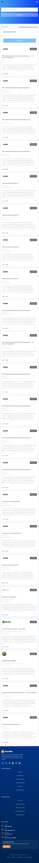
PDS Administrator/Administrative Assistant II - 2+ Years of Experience (17, 56)
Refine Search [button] (4, 27)
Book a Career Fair (20, 804)
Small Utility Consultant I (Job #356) (13, 629)
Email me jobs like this (9, 32)
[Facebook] (2, 763)
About (8, 857)
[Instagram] (6, 763)
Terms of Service (28, 857)
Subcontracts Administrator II (11, 724)
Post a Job (20, 800)
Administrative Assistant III (10, 565)
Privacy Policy (20, 857)
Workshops (20, 786)
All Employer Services (20, 811)
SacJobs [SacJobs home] (7, 751)
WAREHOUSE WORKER (9, 661)
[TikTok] (16, 763)
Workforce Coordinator (9, 597)
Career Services (20, 775)
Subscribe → (6, 846)
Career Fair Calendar (20, 782)
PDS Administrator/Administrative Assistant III (16, 310)
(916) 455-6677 (8, 826)
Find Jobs (19, 14)
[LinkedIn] (13, 763)
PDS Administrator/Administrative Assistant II (16, 87)
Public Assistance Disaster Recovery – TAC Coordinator (19, 692)
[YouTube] (19, 763)
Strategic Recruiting (20, 807)
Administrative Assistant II (10, 183)
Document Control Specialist (11, 501)
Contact (13, 857)
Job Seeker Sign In (20, 790)
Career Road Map (20, 779)
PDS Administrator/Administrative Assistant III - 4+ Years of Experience (18, 343)
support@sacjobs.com (10, 830)
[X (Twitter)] (9, 763)
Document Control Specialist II (11, 533)
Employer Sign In (20, 814)
